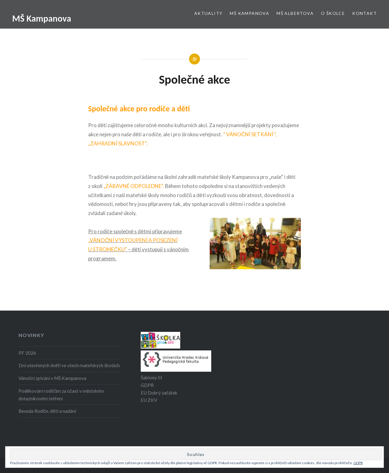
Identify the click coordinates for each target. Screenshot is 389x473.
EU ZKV (149, 400)
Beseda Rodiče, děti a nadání (47, 411)
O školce (333, 13)
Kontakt (364, 13)
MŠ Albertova (295, 13)
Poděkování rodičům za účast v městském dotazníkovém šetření (61, 394)
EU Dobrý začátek (159, 392)
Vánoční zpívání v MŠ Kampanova (53, 378)
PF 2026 (27, 353)
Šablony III (151, 377)
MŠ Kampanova (41, 18)
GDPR (147, 385)
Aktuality (208, 13)
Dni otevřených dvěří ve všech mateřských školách (69, 365)
